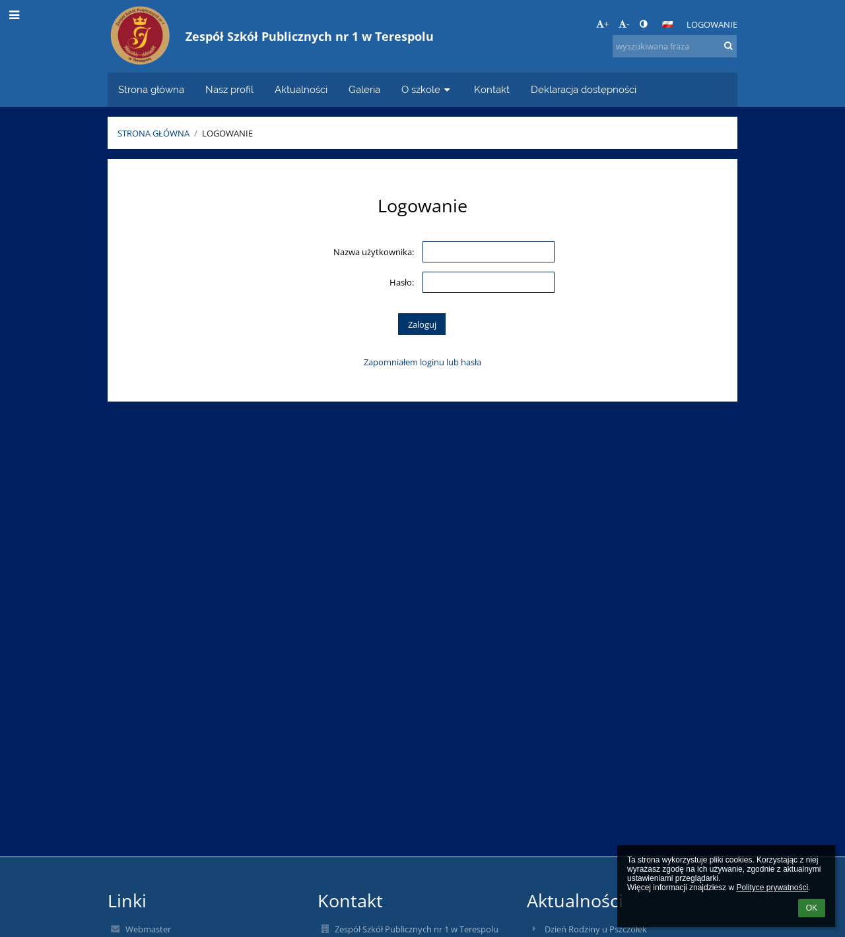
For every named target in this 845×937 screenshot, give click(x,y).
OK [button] (811, 908)
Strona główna (153, 133)
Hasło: (401, 282)
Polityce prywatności (772, 887)
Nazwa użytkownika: (373, 252)
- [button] (624, 24)
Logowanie (712, 24)
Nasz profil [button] (229, 89)
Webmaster (148, 929)
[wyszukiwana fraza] (674, 46)
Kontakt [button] (492, 89)
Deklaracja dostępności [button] (583, 89)
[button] (667, 24)
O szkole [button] (427, 89)
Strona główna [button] (151, 89)
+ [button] (602, 24)
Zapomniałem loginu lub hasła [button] (422, 362)
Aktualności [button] (301, 89)
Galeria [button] (364, 89)
